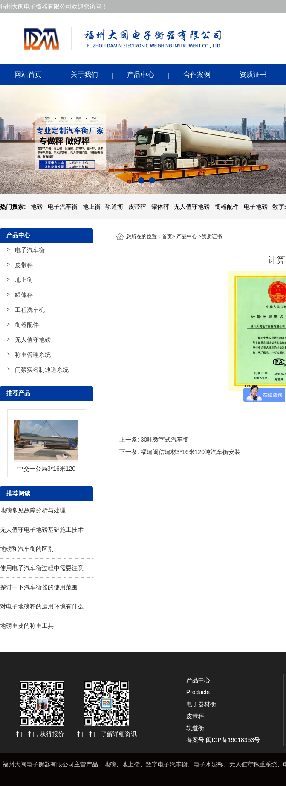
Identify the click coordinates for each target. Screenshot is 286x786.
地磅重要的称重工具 (27, 625)
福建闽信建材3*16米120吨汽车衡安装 (190, 451)
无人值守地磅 (33, 339)
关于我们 (84, 74)
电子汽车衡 (30, 250)
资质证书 (253, 74)
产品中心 (140, 74)
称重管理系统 (33, 354)
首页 (167, 236)
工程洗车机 (30, 309)
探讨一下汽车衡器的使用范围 (39, 587)
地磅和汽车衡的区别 (27, 548)
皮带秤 (24, 265)
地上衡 (24, 280)
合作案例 (197, 74)
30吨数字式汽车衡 (165, 439)
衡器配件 (27, 324)
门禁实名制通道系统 (42, 369)
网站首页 (28, 74)
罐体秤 (24, 294)
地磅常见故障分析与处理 (33, 510)
